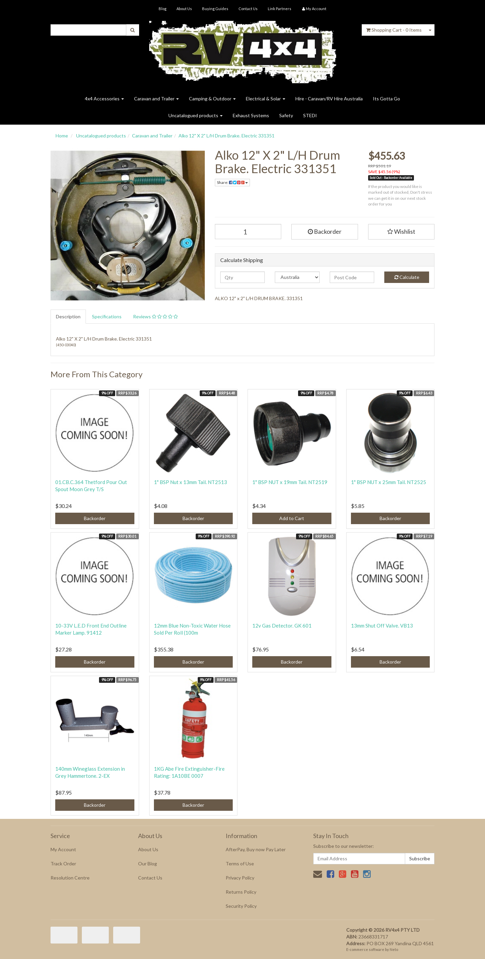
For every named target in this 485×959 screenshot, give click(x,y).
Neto (394, 949)
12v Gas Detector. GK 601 (282, 625)
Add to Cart (291, 518)
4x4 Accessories (104, 98)
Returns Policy (241, 892)
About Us (184, 8)
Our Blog (147, 863)
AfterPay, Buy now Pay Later (256, 849)
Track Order (63, 863)
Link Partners (279, 8)
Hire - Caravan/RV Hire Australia (329, 98)
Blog (162, 8)
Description (68, 316)
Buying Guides (215, 8)
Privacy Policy (240, 878)
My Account (63, 849)
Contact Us (248, 8)
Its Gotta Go (386, 98)
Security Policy (241, 906)
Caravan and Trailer (156, 98)
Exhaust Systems (251, 115)
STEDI (310, 115)
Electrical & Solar (265, 98)
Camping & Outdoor (212, 98)
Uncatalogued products (195, 115)
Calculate (406, 277)
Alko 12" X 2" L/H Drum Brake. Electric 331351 (226, 135)
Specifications (107, 316)
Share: (232, 182)
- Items (394, 30)
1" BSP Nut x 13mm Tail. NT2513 (190, 482)
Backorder (325, 231)
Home (62, 135)
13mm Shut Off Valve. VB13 (382, 625)
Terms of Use (240, 863)
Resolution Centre (70, 878)
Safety (286, 115)
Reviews (155, 316)
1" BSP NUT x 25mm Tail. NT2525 (388, 482)
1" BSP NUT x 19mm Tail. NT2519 (289, 482)
